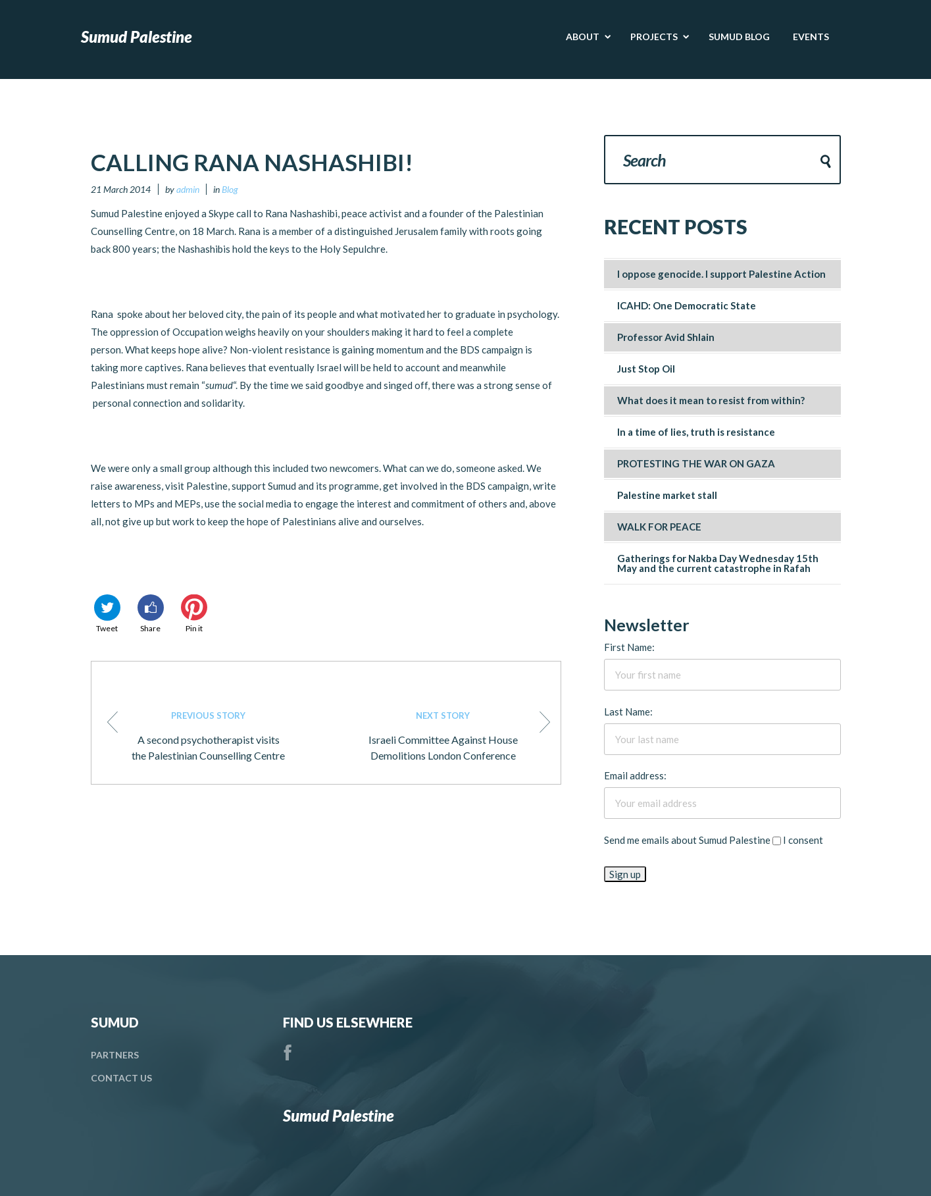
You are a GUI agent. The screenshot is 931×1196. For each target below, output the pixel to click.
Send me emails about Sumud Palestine (687, 840)
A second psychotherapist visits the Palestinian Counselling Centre (197, 735)
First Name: (629, 647)
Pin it (194, 613)
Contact (121, 1077)
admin (187, 189)
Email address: (635, 775)
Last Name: (628, 711)
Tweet (107, 613)
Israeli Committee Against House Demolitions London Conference (457, 735)
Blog (230, 189)
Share (151, 613)
